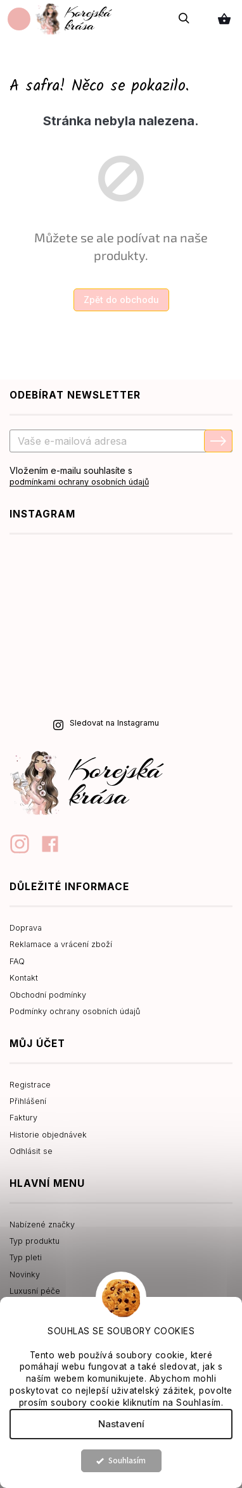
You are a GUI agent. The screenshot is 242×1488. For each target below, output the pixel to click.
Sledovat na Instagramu (114, 723)
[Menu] (19, 19)
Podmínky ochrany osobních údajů (75, 1011)
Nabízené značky (42, 1224)
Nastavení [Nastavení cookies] (121, 1424)
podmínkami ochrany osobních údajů (79, 482)
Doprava (26, 928)
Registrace (30, 1084)
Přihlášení (28, 1101)
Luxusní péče (35, 1291)
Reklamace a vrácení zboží (61, 944)
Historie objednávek (48, 1134)
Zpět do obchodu (121, 299)
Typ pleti (26, 1257)
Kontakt (24, 978)
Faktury (23, 1117)
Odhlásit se (31, 1151)
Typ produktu (35, 1241)
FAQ (17, 961)
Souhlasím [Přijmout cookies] (127, 1460)
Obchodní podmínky (48, 995)
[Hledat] (184, 18)
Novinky (25, 1274)
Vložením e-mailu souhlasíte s (121, 476)
